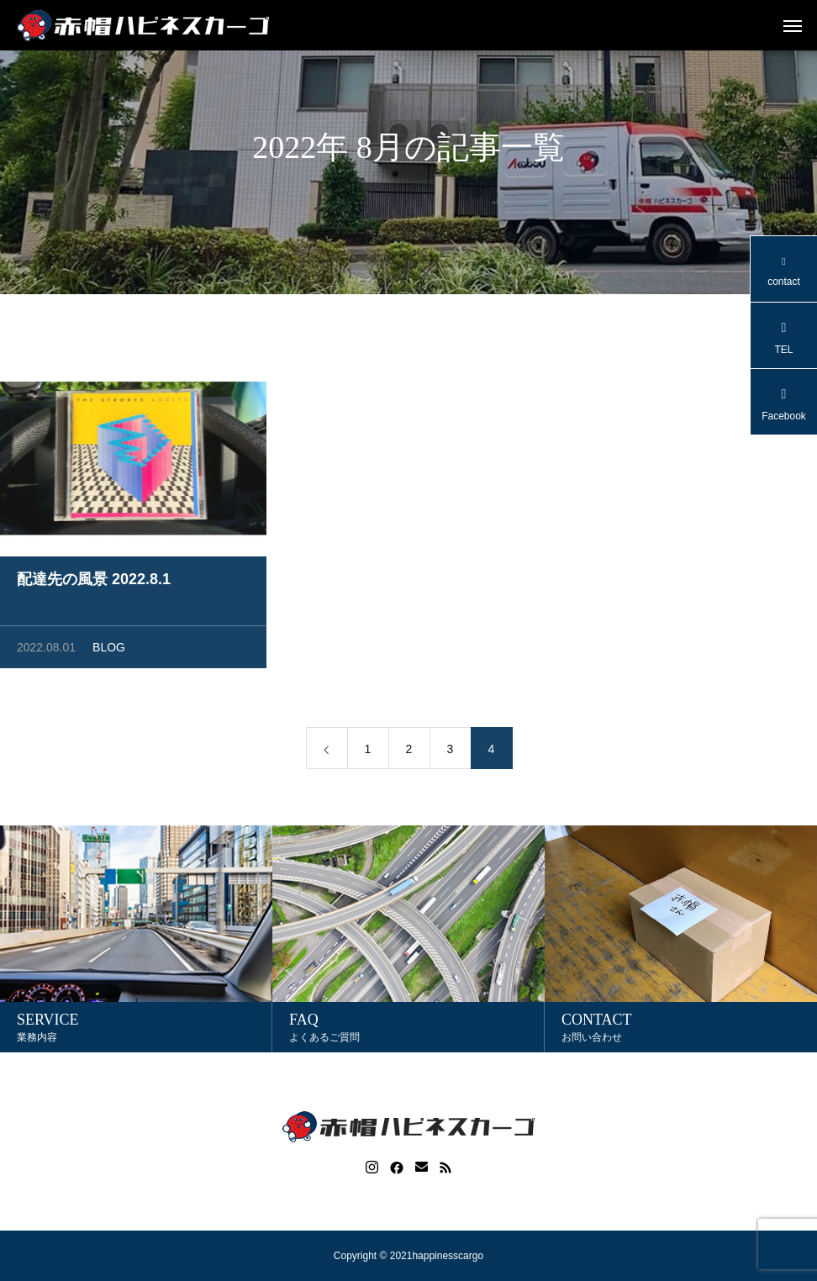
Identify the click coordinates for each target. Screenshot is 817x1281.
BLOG (108, 650)
